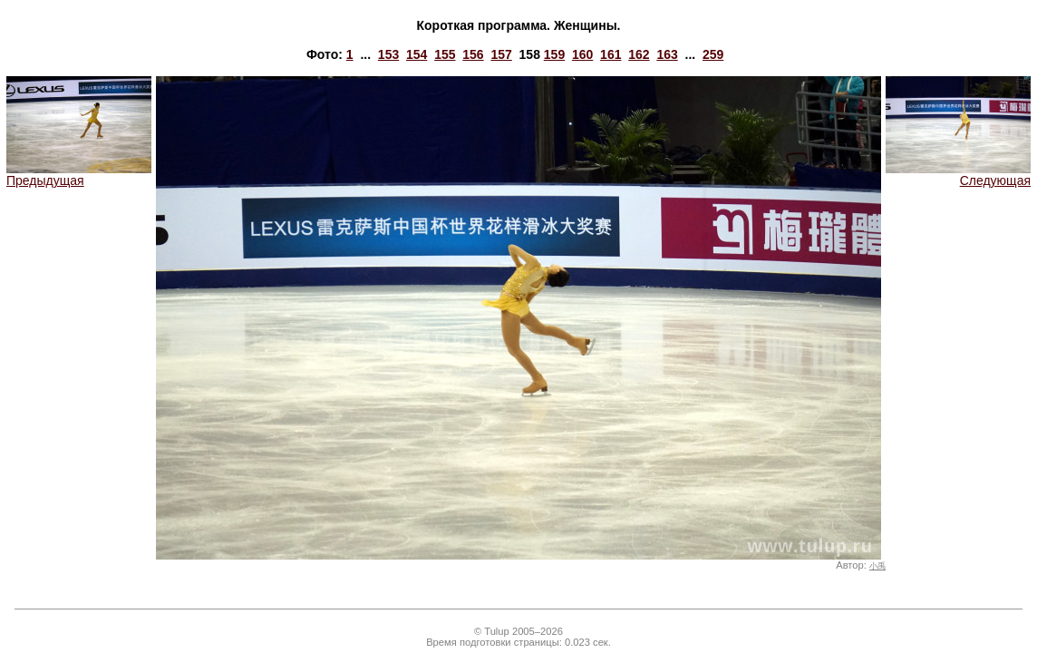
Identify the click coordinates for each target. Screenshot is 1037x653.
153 (388, 54)
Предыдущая (78, 174)
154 (416, 54)
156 (472, 54)
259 (713, 54)
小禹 (877, 565)
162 (638, 54)
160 (582, 54)
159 (554, 54)
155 (444, 54)
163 (666, 54)
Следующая (958, 174)
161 (610, 54)
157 (500, 54)
